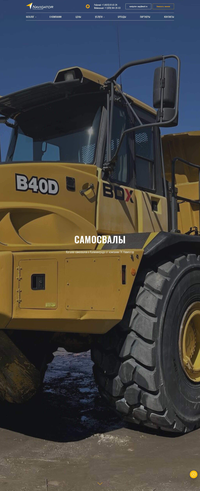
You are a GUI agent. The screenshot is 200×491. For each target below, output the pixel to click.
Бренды (122, 16)
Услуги (99, 16)
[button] (163, 6)
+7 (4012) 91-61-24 (109, 4)
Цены (78, 16)
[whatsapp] (88, 6)
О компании (55, 16)
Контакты (169, 16)
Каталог (30, 16)
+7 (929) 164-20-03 (112, 7)
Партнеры (145, 16)
